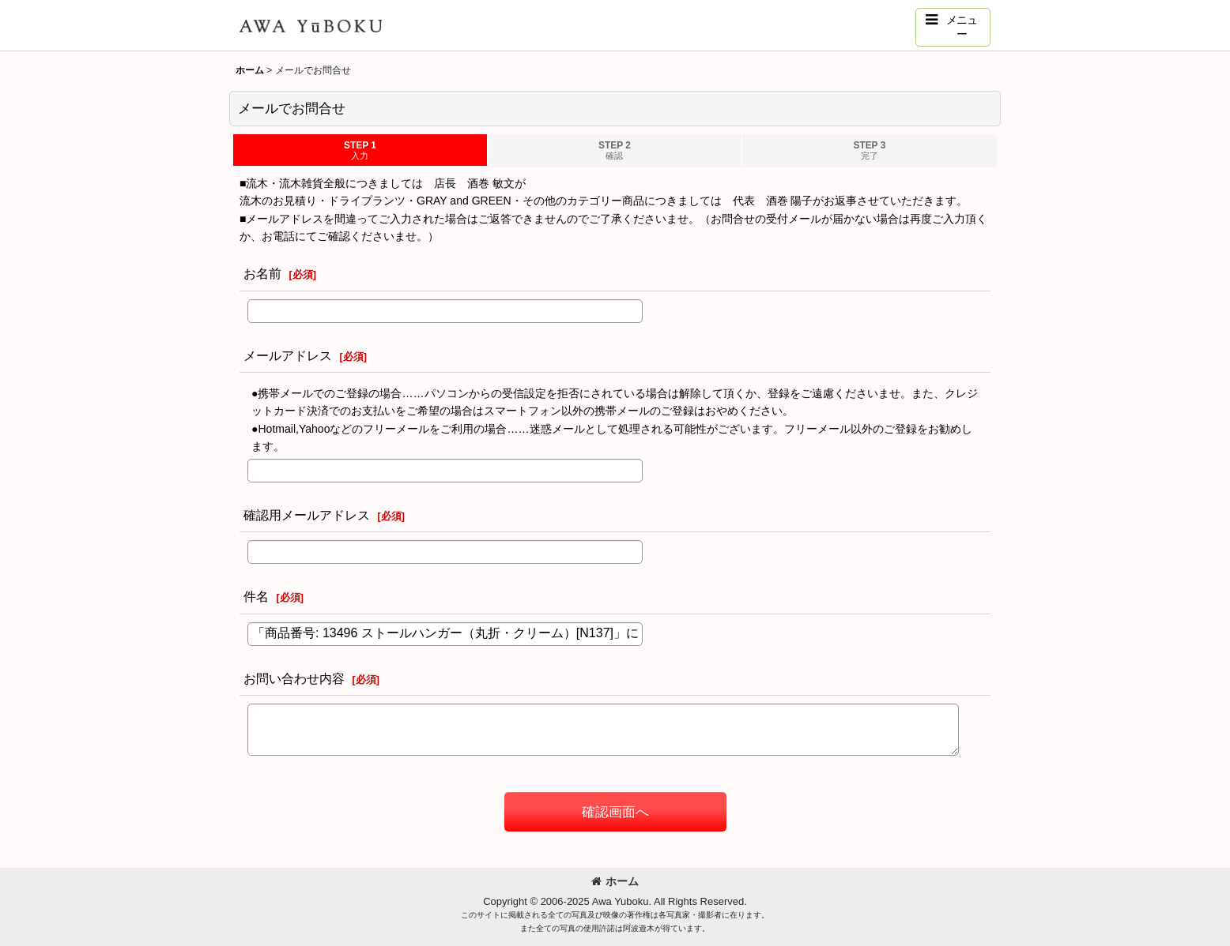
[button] (952, 27)
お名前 (262, 273)
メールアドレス (287, 355)
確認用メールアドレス (306, 515)
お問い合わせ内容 (294, 678)
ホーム (615, 881)
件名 (256, 596)
